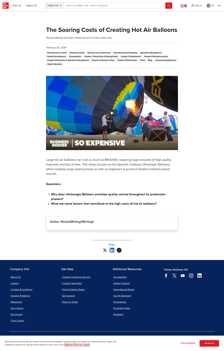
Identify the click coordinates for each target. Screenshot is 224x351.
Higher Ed (31, 5)
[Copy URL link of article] (119, 250)
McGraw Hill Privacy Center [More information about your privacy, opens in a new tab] (77, 345)
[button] (196, 5)
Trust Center (17, 320)
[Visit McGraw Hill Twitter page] (174, 275)
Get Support (68, 296)
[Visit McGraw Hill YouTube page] (183, 275)
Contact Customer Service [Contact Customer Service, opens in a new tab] (76, 277)
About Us (16, 277)
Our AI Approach (122, 296)
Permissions (119, 302)
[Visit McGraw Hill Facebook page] (166, 275)
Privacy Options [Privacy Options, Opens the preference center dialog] (188, 343)
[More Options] (219, 5)
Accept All (209, 343)
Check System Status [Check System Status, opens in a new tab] (73, 289)
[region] (112, 343)
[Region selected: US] (210, 5)
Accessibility (120, 277)
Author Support (121, 283)
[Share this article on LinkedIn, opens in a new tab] (112, 250)
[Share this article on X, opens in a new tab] (105, 250)
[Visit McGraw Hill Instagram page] (191, 275)
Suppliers (118, 314)
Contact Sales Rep (72, 283)
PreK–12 (16, 5)
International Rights (123, 289)
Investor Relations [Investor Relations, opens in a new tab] (20, 296)
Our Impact (17, 314)
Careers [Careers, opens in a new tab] (15, 283)
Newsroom (16, 302)
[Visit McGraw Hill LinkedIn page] (199, 275)
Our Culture (17, 308)
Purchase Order (121, 308)
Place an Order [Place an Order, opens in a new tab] (70, 302)
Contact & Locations (21, 289)
